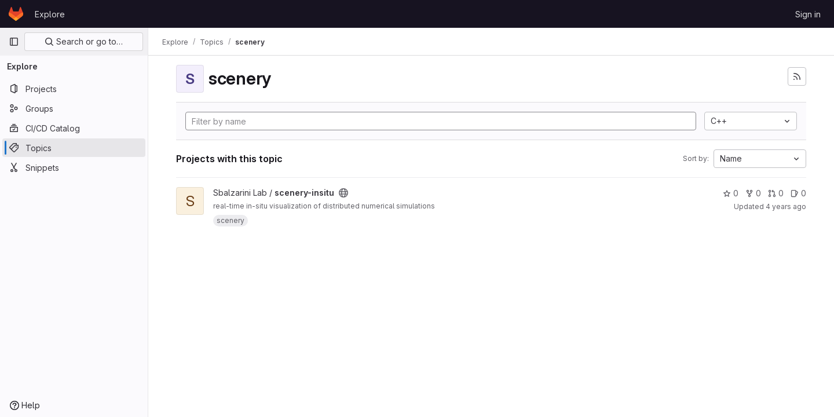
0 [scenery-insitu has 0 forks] (753, 193)
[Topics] (73, 147)
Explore (50, 14)
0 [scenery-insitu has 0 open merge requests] (776, 193)
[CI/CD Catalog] (73, 128)
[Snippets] (73, 167)
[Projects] (73, 88)
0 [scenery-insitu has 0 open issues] (798, 193)
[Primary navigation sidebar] (14, 41)
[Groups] (73, 108)
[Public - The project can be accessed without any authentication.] (343, 192)
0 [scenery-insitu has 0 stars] (730, 193)
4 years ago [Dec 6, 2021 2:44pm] (786, 206)
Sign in (808, 14)
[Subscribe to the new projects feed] (797, 76)
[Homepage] (15, 14)
